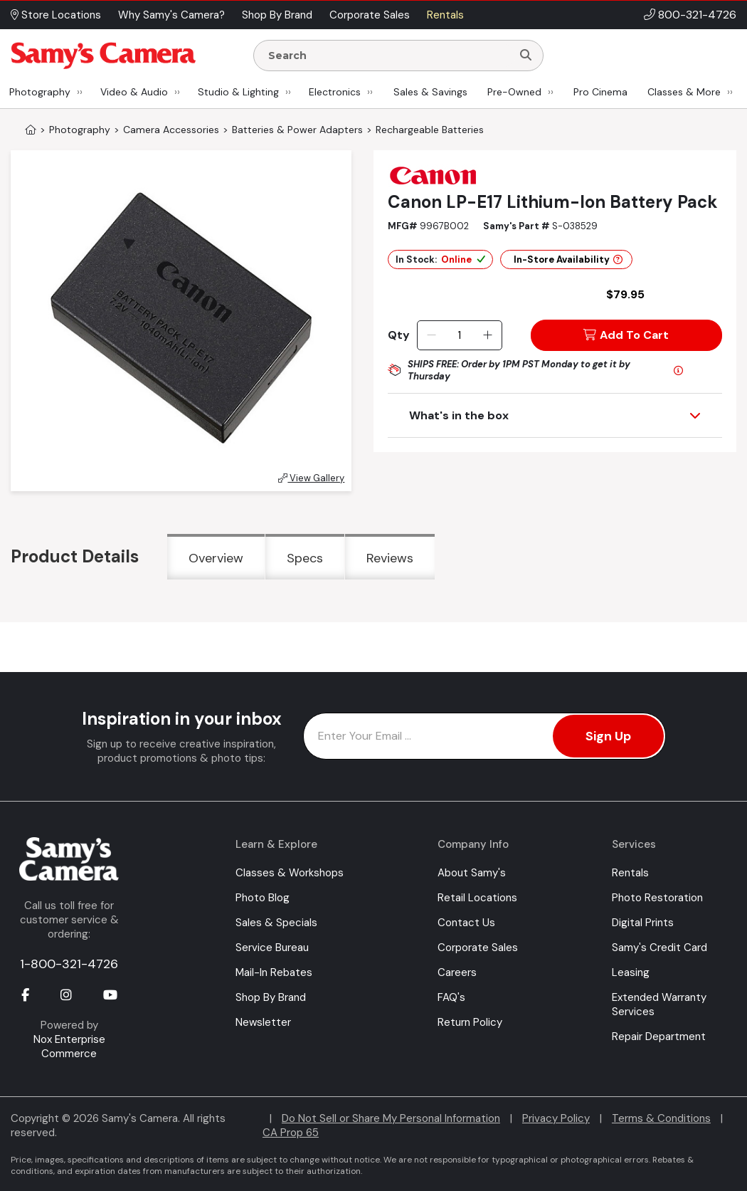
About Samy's (472, 873)
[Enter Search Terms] (388, 55)
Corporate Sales (478, 947)
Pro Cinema (600, 91)
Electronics (335, 91)
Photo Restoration (657, 898)
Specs (305, 558)
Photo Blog (262, 898)
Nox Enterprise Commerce (69, 1046)
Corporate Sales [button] (369, 15)
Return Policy (470, 1022)
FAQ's (451, 997)
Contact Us (466, 922)
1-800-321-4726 (69, 963)
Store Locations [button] (56, 15)
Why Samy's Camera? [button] (171, 15)
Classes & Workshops (289, 873)
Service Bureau (272, 947)
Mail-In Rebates (273, 972)
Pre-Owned (514, 91)
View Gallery (311, 478)
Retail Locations (477, 898)
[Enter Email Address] (484, 736)
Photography (39, 91)
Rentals (630, 873)
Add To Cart (626, 334)
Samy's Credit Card (659, 947)
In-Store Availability (568, 259)
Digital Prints (643, 922)
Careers (457, 972)
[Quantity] (459, 335)
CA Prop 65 (291, 1133)
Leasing (631, 972)
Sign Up (608, 736)
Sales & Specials (276, 922)
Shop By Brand (270, 997)
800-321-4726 (697, 14)
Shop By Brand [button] (277, 15)
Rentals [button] (445, 15)
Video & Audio (134, 91)
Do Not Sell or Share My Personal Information (391, 1118)
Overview (216, 558)
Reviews (389, 558)
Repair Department (659, 1036)
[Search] (526, 55)
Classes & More (684, 91)
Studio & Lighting (238, 91)
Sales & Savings (430, 91)
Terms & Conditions (661, 1118)
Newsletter (263, 1022)
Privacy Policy (556, 1118)
